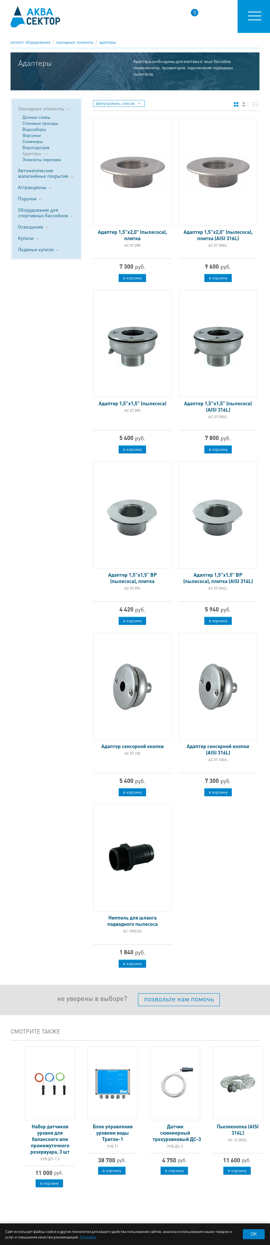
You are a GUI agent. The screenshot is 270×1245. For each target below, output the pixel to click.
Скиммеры (32, 141)
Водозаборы (34, 129)
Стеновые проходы (40, 123)
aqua (35, 16)
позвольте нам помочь (179, 998)
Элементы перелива (41, 159)
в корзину (132, 277)
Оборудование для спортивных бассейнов (46, 212)
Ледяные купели (39, 249)
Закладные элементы (75, 42)
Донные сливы (36, 117)
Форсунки (31, 135)
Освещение (34, 227)
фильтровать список (118, 103)
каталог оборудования (30, 42)
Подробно (88, 1236)
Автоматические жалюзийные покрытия (46, 173)
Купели (29, 238)
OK (254, 1234)
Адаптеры (107, 42)
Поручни (30, 198)
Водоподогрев (36, 147)
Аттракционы (35, 187)
